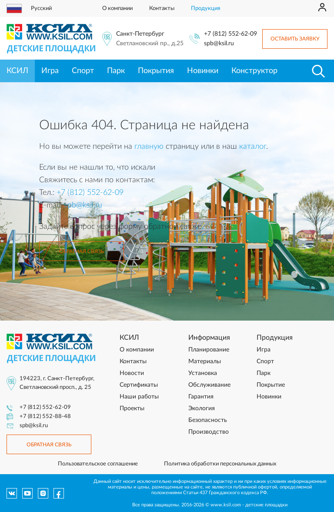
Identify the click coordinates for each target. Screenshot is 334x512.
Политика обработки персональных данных (220, 464)
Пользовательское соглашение (98, 464)
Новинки (202, 71)
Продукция (205, 8)
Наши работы (139, 397)
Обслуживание (209, 385)
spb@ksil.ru (219, 43)
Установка (202, 373)
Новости (132, 373)
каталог (252, 147)
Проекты (132, 408)
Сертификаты (139, 385)
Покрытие (271, 385)
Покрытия (156, 71)
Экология (201, 408)
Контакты (161, 8)
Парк (116, 71)
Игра (50, 71)
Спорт (83, 71)
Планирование (208, 350)
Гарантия (201, 397)
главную (149, 147)
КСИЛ (17, 71)
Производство (208, 432)
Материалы (204, 361)
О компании (117, 8)
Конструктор (254, 71)
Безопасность (207, 420)
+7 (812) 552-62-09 (230, 34)
